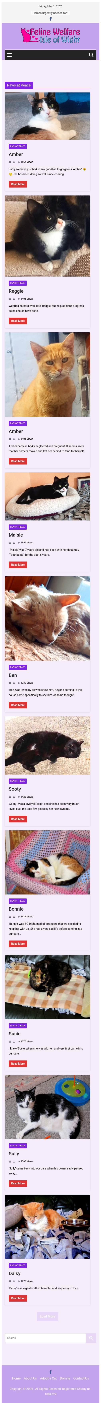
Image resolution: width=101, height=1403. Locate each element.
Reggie (16, 291)
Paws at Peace (17, 146)
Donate (65, 1378)
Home (16, 1378)
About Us (30, 1378)
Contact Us (81, 1378)
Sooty (15, 789)
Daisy (15, 1273)
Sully (14, 1154)
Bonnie (16, 909)
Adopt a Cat (48, 1378)
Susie (15, 1034)
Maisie (16, 535)
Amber (16, 154)
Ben (13, 675)
